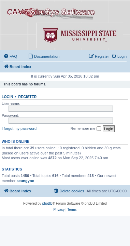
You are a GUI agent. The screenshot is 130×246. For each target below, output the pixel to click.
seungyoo (25, 181)
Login (7, 97)
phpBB (47, 203)
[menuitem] (10, 56)
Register (27, 97)
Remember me (86, 128)
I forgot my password (19, 128)
